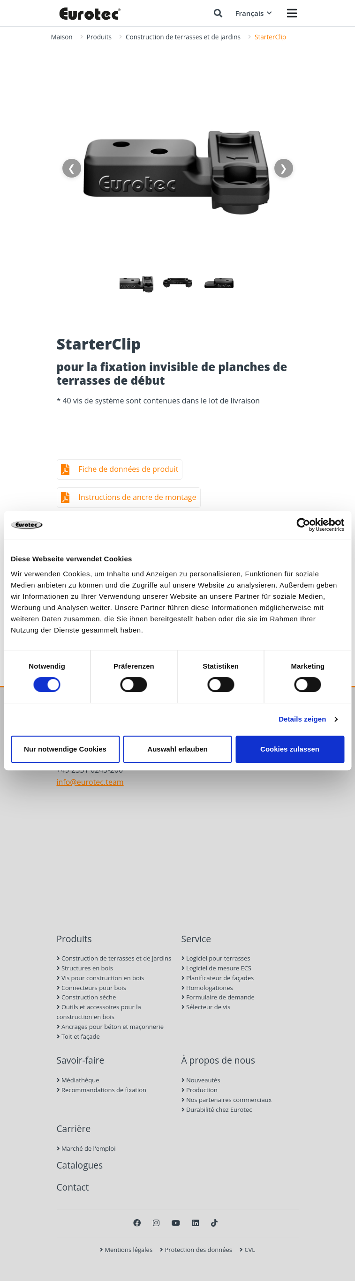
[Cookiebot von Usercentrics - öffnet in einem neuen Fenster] (303, 525)
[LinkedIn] (195, 1223)
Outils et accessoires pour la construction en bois (99, 1012)
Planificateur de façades (217, 978)
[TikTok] (214, 1223)
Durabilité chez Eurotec (216, 1109)
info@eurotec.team (90, 782)
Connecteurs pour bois (91, 987)
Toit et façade (78, 1036)
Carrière (74, 1128)
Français (253, 13)
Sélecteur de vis (206, 1007)
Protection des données (196, 1249)
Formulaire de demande (218, 997)
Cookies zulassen (289, 749)
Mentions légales (126, 1249)
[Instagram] (156, 1223)
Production (199, 1090)
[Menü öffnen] (291, 13)
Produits (99, 36)
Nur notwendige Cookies (65, 749)
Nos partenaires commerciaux (226, 1099)
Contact (73, 1187)
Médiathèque (78, 1080)
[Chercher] (218, 13)
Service (196, 938)
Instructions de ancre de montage (137, 497)
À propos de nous (218, 1060)
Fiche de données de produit (129, 469)
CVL (247, 1249)
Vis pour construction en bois (100, 978)
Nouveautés (200, 1080)
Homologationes (207, 987)
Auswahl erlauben (177, 749)
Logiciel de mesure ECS (216, 968)
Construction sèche (86, 997)
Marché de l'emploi (86, 1148)
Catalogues (80, 1165)
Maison (62, 36)
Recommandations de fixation (102, 1090)
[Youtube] (176, 1223)
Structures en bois (85, 968)
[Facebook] (137, 1223)
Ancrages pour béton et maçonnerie (110, 1026)
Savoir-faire (81, 1060)
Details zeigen (302, 719)
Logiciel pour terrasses (215, 958)
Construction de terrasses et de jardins (183, 36)
